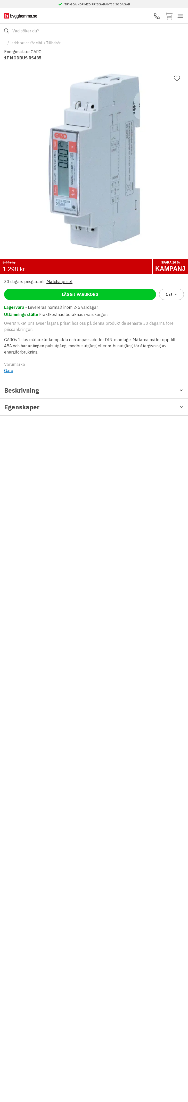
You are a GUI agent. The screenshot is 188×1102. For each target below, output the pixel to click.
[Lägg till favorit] (177, 78)
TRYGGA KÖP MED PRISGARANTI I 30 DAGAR (97, 4)
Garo (8, 370)
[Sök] (6, 30)
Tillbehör (53, 43)
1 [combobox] (172, 294)
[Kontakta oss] (157, 16)
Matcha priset (59, 281)
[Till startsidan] (20, 16)
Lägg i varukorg (80, 294)
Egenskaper (94, 407)
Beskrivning (94, 390)
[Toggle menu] (180, 16)
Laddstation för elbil (26, 43)
